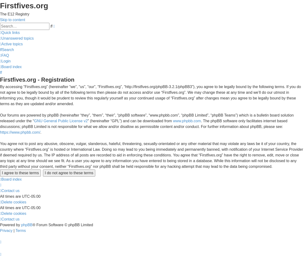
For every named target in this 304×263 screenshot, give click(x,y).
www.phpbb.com (187, 121)
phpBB (27, 225)
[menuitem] (17, 38)
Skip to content (12, 20)
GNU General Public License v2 (61, 121)
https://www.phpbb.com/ (20, 132)
